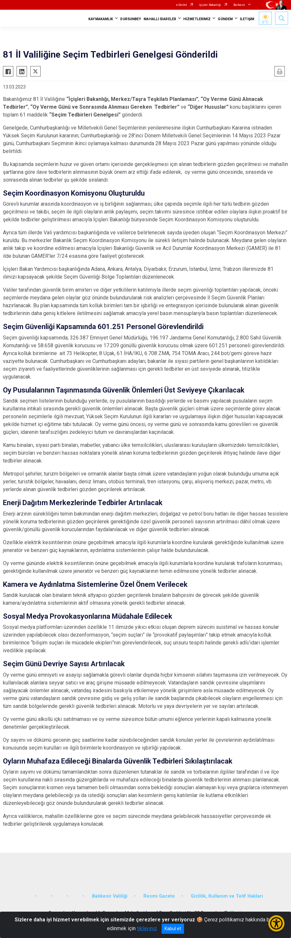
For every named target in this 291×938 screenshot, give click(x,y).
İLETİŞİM (247, 19)
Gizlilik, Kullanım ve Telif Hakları (227, 896)
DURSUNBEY (130, 19)
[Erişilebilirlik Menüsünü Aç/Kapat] (276, 923)
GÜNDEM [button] (225, 19)
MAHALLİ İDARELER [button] (160, 19)
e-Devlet (181, 5)
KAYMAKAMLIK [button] (100, 19)
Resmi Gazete (159, 896)
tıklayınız (147, 928)
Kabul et (173, 928)
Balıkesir (239, 5)
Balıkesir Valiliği (109, 896)
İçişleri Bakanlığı (210, 5)
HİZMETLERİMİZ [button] (197, 19)
